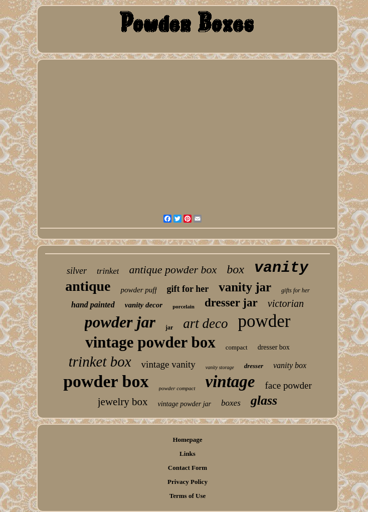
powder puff (138, 290)
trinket (108, 271)
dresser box (274, 347)
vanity (281, 267)
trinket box (100, 362)
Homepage (187, 439)
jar (169, 327)
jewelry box (123, 402)
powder (264, 321)
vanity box (289, 365)
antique (87, 286)
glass (264, 400)
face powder (288, 385)
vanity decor (143, 305)
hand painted (93, 304)
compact (237, 347)
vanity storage (220, 367)
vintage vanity (168, 364)
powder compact (177, 388)
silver (77, 271)
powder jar (120, 322)
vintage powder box (150, 342)
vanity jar (245, 287)
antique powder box (173, 269)
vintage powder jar (185, 404)
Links (187, 453)
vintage (230, 382)
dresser (253, 366)
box (235, 269)
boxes (231, 403)
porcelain (183, 306)
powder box (105, 381)
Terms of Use (187, 495)
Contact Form (187, 467)
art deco (205, 323)
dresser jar (231, 302)
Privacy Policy (187, 481)
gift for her (188, 289)
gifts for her (295, 290)
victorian (286, 303)
